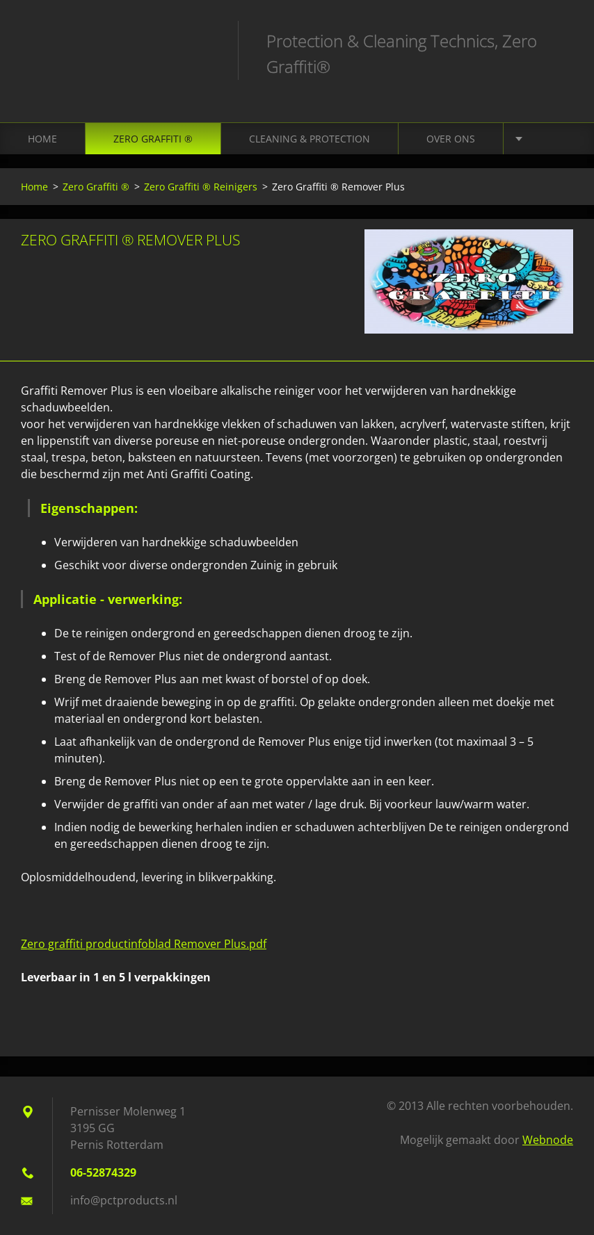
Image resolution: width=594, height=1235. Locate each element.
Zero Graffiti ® (153, 138)
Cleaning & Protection (309, 138)
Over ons (450, 138)
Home (42, 138)
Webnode (547, 1139)
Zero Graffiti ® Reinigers (200, 186)
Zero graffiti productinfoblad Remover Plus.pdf (143, 943)
